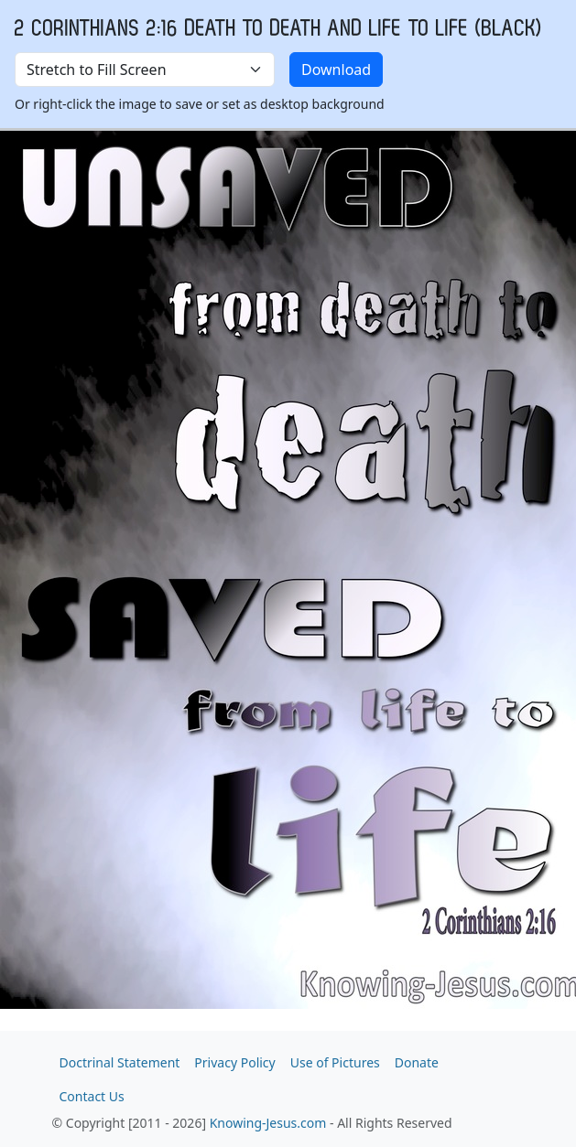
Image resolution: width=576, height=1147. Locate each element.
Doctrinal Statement (120, 1062)
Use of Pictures (335, 1062)
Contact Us (92, 1096)
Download (336, 69)
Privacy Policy (234, 1062)
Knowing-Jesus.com (268, 1122)
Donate (417, 1062)
